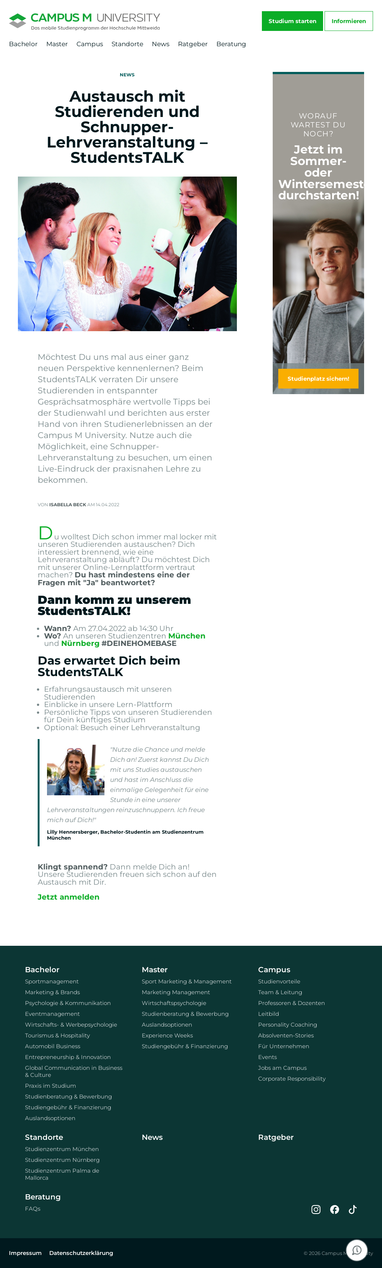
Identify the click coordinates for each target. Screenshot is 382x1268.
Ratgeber (193, 44)
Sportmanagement (52, 981)
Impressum (25, 1252)
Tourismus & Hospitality (57, 1035)
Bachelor (23, 44)
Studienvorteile (279, 981)
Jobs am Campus (282, 1067)
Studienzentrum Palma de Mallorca (62, 1174)
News (160, 44)
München (187, 635)
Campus (89, 44)
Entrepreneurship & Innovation (68, 1057)
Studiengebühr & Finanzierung (68, 1107)
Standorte (127, 44)
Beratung (231, 44)
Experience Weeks (167, 1035)
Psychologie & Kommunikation (68, 1003)
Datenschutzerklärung (81, 1252)
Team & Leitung (280, 992)
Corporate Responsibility (292, 1078)
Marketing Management (176, 992)
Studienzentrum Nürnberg (62, 1159)
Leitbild (268, 1013)
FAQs (32, 1208)
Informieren (349, 21)
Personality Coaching (287, 1024)
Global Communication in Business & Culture (73, 1071)
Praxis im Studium (50, 1085)
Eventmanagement (52, 1013)
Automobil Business (52, 1046)
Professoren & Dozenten (291, 1003)
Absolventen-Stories (286, 1035)
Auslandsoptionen (50, 1118)
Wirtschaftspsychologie (174, 1003)
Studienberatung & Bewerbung (68, 1096)
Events (267, 1057)
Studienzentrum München (62, 1149)
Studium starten (292, 21)
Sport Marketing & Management (187, 981)
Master (57, 44)
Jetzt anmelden (69, 897)
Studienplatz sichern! (318, 378)
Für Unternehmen (283, 1046)
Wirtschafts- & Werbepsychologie (71, 1024)
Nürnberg (80, 643)
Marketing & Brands (52, 992)
